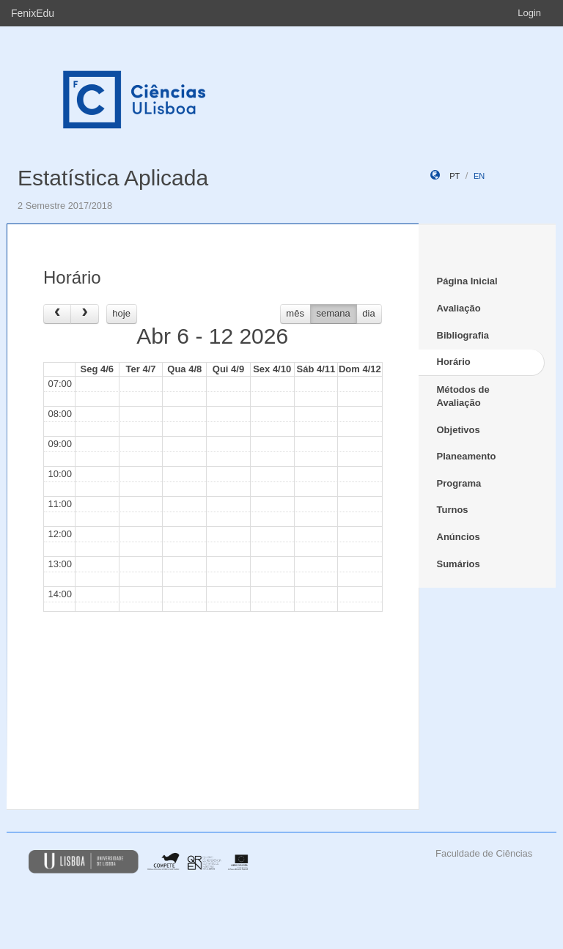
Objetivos (458, 429)
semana (333, 313)
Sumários (458, 563)
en (479, 175)
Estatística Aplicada (113, 178)
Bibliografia (463, 335)
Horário (454, 361)
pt (454, 175)
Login (529, 12)
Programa (459, 483)
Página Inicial (467, 281)
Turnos (452, 509)
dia (368, 313)
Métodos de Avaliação (463, 396)
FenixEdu (32, 13)
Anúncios (458, 536)
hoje (121, 313)
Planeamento (466, 456)
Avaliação (459, 308)
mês (295, 313)
